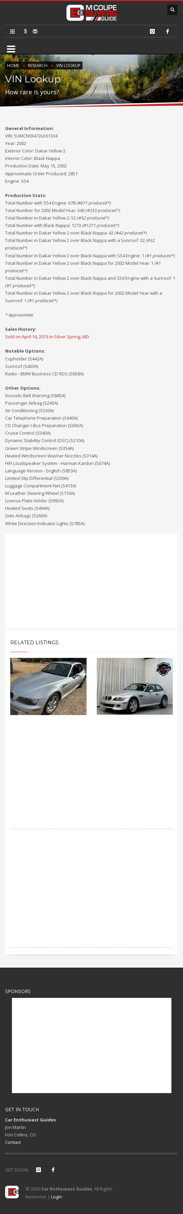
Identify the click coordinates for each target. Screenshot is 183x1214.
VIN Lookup (68, 65)
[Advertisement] (91, 581)
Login (56, 1197)
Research (37, 65)
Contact (13, 1142)
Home (13, 65)
